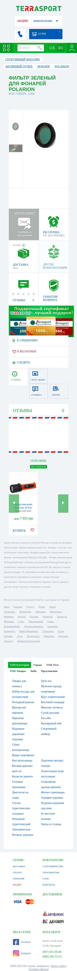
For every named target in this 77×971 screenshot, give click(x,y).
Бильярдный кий (51, 723)
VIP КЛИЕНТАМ (51, 872)
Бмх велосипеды (22, 760)
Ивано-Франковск (28, 631)
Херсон (21, 616)
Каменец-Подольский (28, 641)
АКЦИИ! (22, 20)
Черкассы (62, 616)
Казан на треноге (22, 776)
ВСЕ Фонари (38, 466)
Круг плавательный (53, 696)
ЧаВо (33, 670)
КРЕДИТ (17, 884)
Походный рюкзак (23, 702)
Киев (6, 606)
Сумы (21, 621)
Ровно (50, 621)
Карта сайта (58, 966)
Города (38, 664)
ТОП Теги (52, 664)
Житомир (9, 621)
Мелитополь (32, 636)
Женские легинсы (52, 707)
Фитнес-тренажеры (53, 792)
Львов (52, 606)
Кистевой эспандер (52, 702)
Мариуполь (56, 611)
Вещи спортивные (23, 755)
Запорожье (9, 611)
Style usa (46, 680)
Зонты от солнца (51, 824)
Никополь (49, 636)
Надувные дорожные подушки (18, 734)
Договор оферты (39, 969)
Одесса (30, 606)
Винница (8, 616)
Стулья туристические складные (21, 808)
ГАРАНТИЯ (18, 878)
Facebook (22, 942)
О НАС (46, 878)
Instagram (22, 953)
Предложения (49, 670)
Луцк (19, 636)
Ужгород (8, 641)
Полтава (34, 616)
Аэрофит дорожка (52, 797)
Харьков (17, 606)
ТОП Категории (19, 664)
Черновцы (52, 626)
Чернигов (47, 616)
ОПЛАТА (17, 872)
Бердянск (63, 636)
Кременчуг (9, 631)
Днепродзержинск (33, 626)
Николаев (40, 611)
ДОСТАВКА (19, 866)
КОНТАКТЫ (49, 884)
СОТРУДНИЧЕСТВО (53, 866)
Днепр (41, 606)
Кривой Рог (25, 611)
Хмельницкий (35, 621)
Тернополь (47, 631)
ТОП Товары (18, 670)
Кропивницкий (12, 626)
